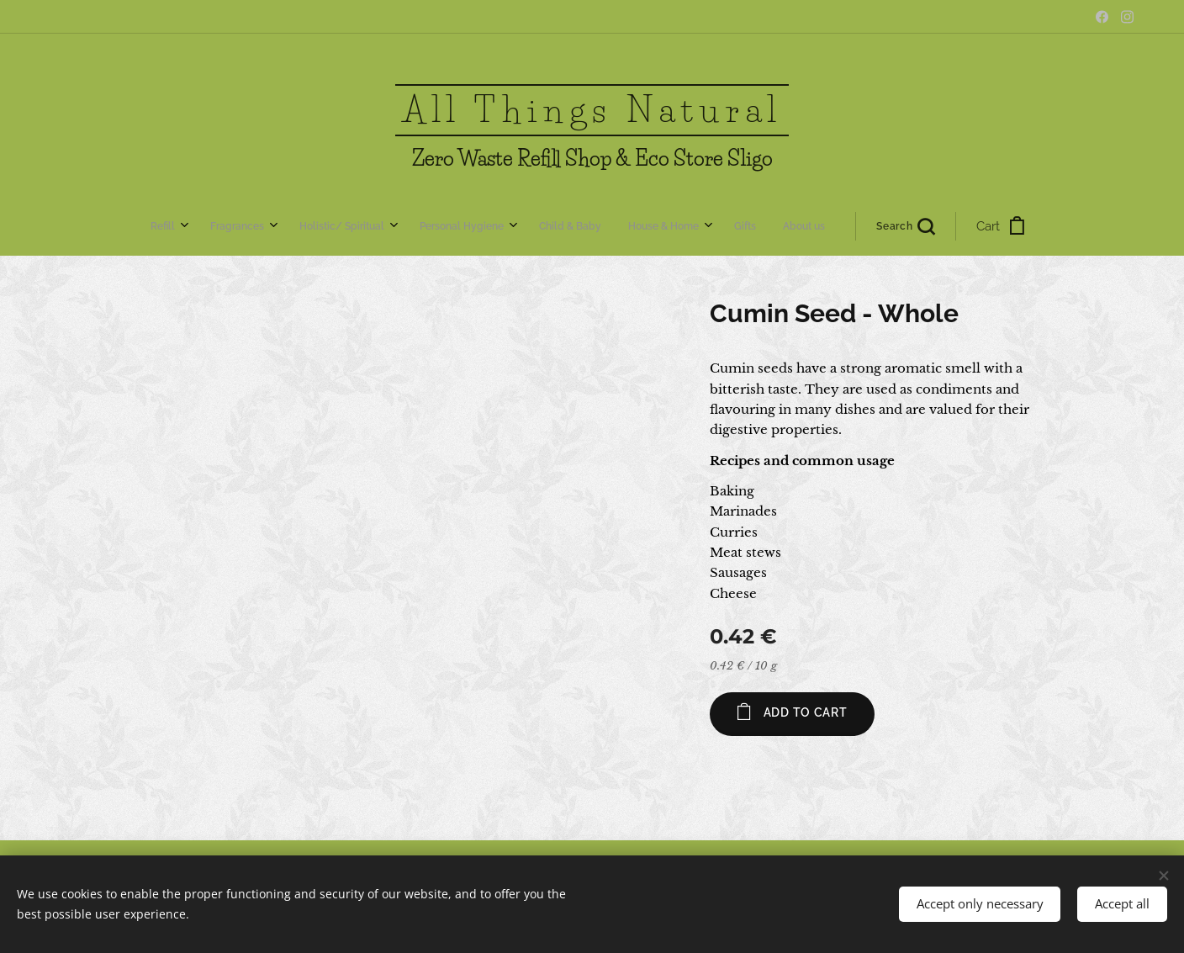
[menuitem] (383, 226)
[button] (682, 226)
